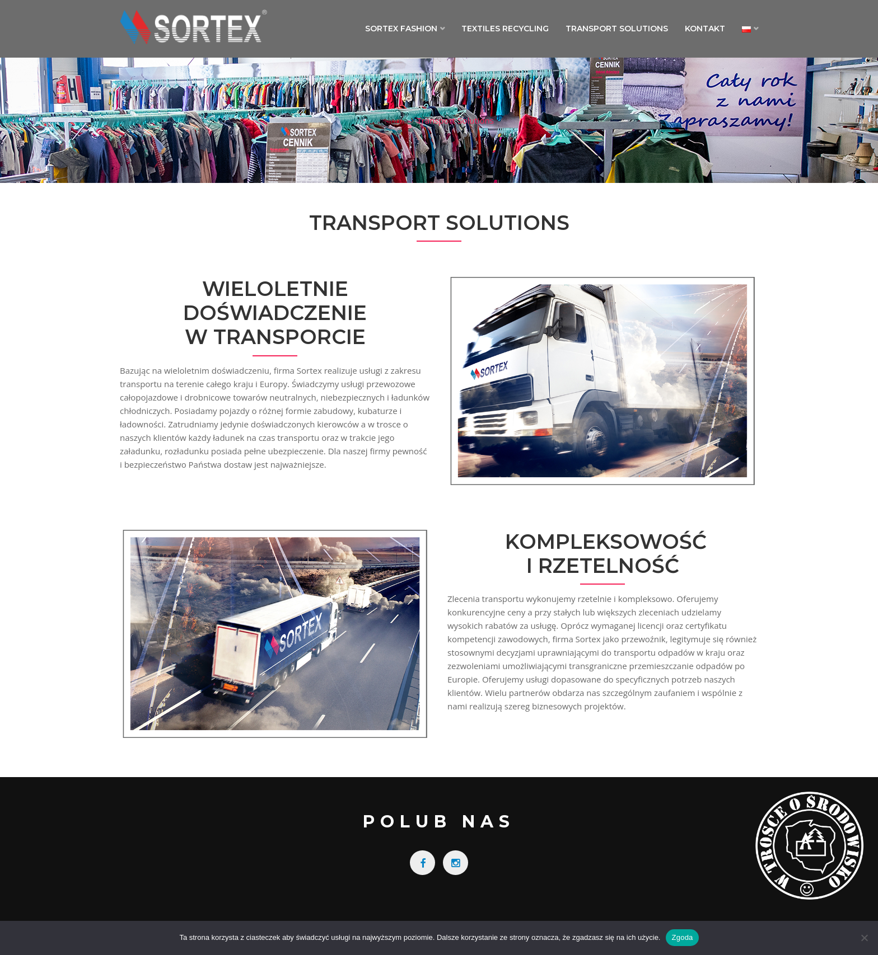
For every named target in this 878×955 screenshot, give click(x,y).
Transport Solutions (617, 28)
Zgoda (682, 937)
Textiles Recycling (505, 28)
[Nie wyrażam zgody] (864, 937)
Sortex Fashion (401, 28)
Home (396, 120)
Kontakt (705, 28)
